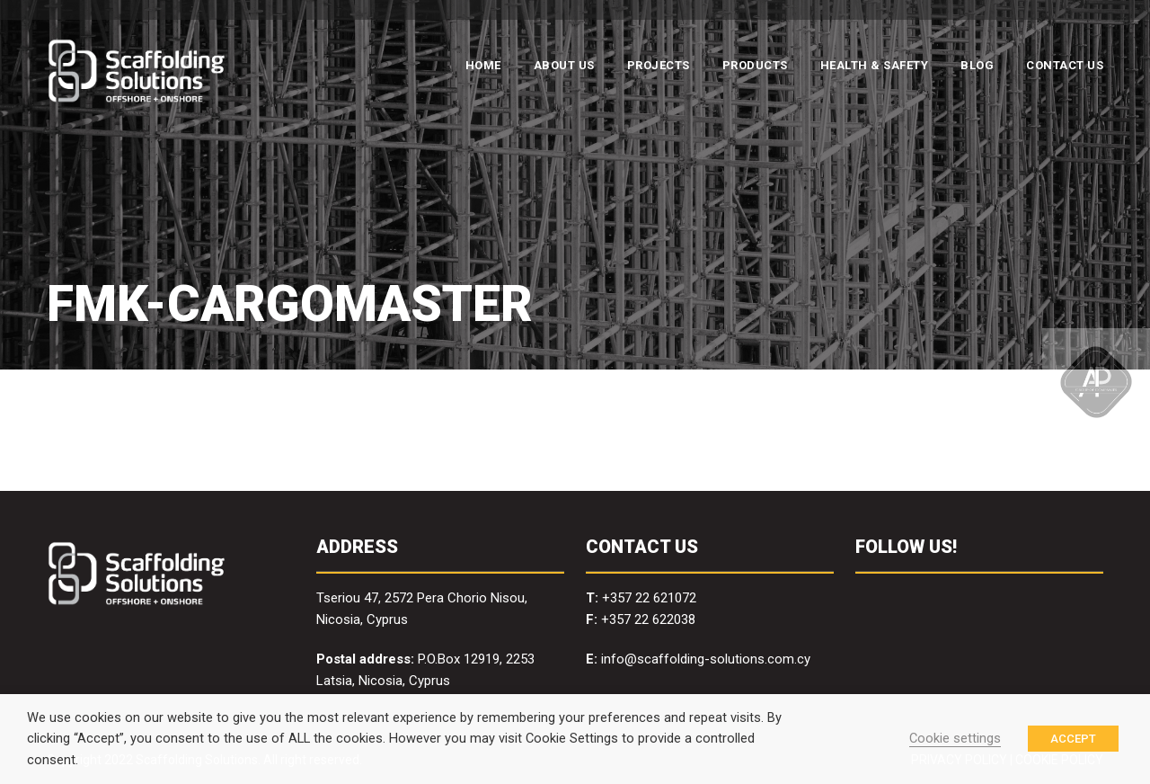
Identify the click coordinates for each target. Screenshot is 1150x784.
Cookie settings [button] (955, 738)
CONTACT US (1064, 65)
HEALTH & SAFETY (874, 65)
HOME (483, 65)
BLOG (977, 65)
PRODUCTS (755, 65)
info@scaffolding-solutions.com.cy (705, 659)
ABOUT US (564, 65)
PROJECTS (658, 65)
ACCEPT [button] (1073, 738)
